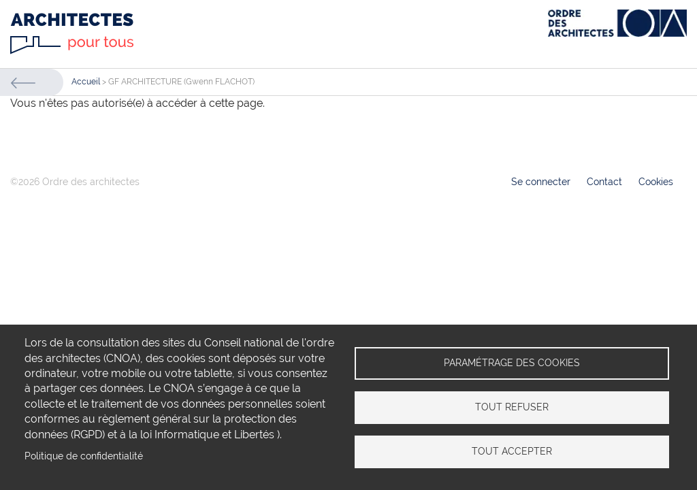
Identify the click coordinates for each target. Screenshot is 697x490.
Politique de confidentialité (84, 456)
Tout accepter (512, 451)
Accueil (85, 81)
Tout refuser (512, 407)
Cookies (655, 181)
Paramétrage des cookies (512, 362)
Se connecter (540, 181)
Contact (604, 181)
